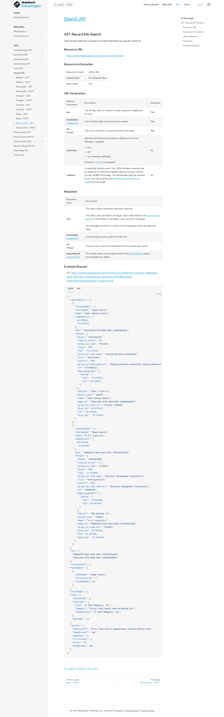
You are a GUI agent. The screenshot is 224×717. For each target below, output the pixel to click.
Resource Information (193, 32)
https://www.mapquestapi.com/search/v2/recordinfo (95, 55)
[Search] (63, 4)
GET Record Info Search (192, 23)
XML (79, 288)
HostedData (72, 123)
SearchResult (73, 257)
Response (188, 41)
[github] (208, 4)
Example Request (191, 45)
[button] (28, 13)
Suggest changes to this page (80, 669)
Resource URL (189, 27)
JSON (70, 288)
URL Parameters (190, 36)
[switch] (200, 4)
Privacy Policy (132, 710)
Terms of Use (147, 710)
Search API (75, 19)
